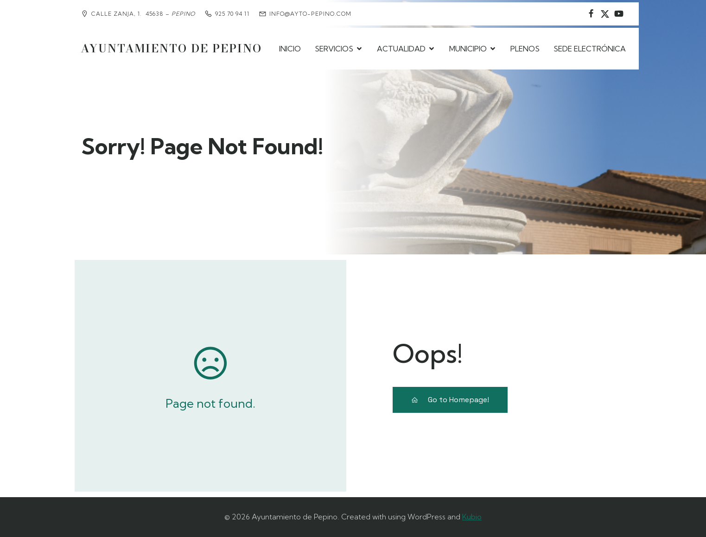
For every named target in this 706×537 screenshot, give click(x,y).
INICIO (290, 48)
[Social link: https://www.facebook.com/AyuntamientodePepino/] (591, 14)
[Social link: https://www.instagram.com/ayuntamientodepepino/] (605, 14)
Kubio (472, 516)
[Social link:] (619, 14)
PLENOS (525, 48)
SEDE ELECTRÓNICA (589, 48)
